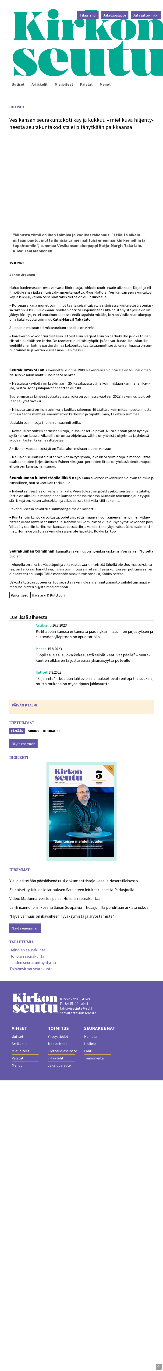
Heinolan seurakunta (27, 950)
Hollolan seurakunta (26, 956)
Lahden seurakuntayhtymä (32, 962)
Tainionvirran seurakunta (31, 968)
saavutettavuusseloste (78, 1013)
